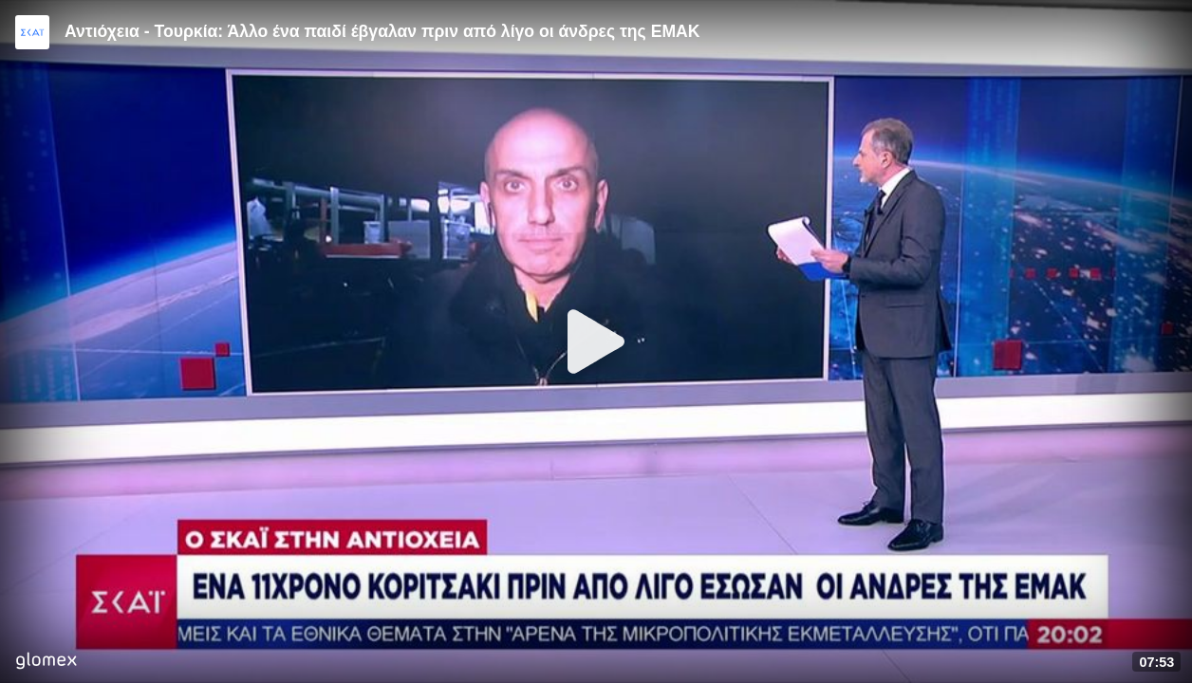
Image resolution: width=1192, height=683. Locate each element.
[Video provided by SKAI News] (32, 32)
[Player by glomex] (46, 663)
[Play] (596, 341)
